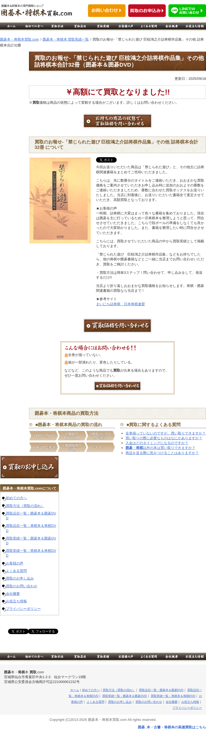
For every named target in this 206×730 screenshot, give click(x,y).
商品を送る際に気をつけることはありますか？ (162, 453)
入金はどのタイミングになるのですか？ (157, 443)
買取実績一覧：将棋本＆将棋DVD (173, 695)
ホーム (74, 690)
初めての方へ (16, 498)
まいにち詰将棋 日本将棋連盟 (120, 304)
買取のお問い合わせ (21, 586)
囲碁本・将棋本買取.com (19, 39)
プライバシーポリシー (23, 609)
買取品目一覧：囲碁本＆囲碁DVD (161, 690)
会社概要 (13, 594)
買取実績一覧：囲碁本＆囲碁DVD (124, 695)
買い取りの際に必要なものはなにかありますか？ (164, 438)
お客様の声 (14, 563)
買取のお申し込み (20, 578)
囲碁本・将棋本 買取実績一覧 (66, 39)
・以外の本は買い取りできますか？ (160, 448)
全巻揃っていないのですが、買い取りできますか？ (166, 433)
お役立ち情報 (16, 601)
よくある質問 (16, 571)
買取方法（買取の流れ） (25, 506)
